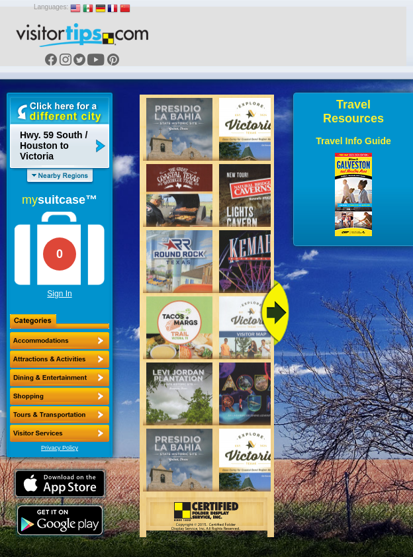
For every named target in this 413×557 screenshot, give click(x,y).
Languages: (51, 7)
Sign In (59, 293)
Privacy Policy (59, 448)
